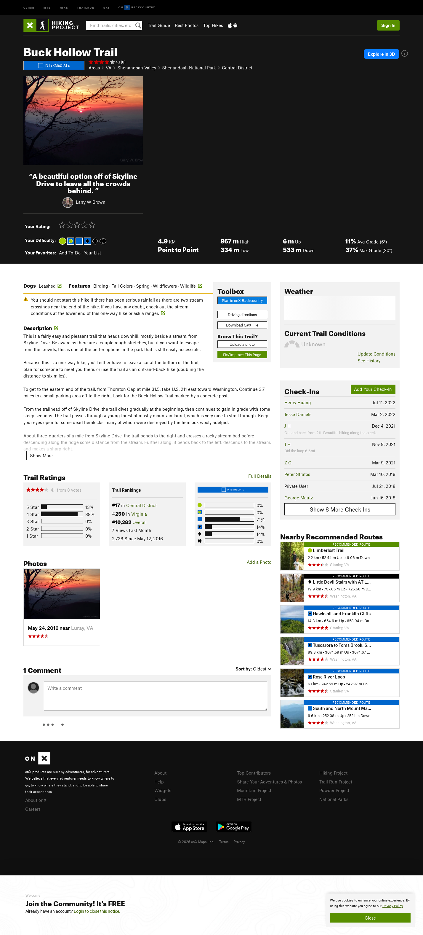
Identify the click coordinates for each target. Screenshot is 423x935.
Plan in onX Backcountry (242, 300)
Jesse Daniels (297, 414)
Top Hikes (213, 25)
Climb (29, 7)
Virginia (139, 514)
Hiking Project (333, 772)
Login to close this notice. (97, 911)
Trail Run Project (335, 781)
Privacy (239, 842)
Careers (33, 809)
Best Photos (186, 25)
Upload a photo (242, 344)
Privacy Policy (392, 906)
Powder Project (334, 790)
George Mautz (298, 497)
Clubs (160, 799)
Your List (92, 252)
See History (369, 360)
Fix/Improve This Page (242, 354)
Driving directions (242, 314)
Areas (94, 67)
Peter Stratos (297, 474)
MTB (47, 7)
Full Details (259, 476)
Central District (237, 67)
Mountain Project (254, 790)
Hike (64, 7)
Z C (287, 462)
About (160, 772)
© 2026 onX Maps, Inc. (196, 842)
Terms (224, 842)
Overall (139, 522)
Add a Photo (259, 562)
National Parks (333, 799)
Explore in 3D (381, 54)
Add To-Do (70, 252)
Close (370, 917)
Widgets (162, 790)
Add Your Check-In (373, 389)
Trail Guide (159, 25)
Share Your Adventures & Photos (269, 781)
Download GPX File (242, 325)
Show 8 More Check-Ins (340, 509)
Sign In (388, 25)
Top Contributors (254, 772)
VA (108, 67)
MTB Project (249, 799)
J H (287, 426)
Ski (106, 7)
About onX (36, 800)
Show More (41, 455)
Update (376, 353)
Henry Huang (297, 402)
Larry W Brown (90, 202)
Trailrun (85, 7)
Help (159, 781)
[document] (370, 910)
